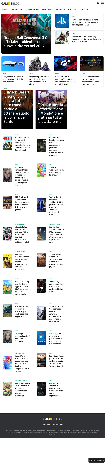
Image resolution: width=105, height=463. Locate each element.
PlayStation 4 (63, 9)
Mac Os (15, 9)
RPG (22, 9)
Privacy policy (58, 450)
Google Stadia (49, 9)
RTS (79, 9)
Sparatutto (88, 9)
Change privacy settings (96, 460)
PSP (73, 9)
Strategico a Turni (34, 9)
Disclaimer (46, 450)
